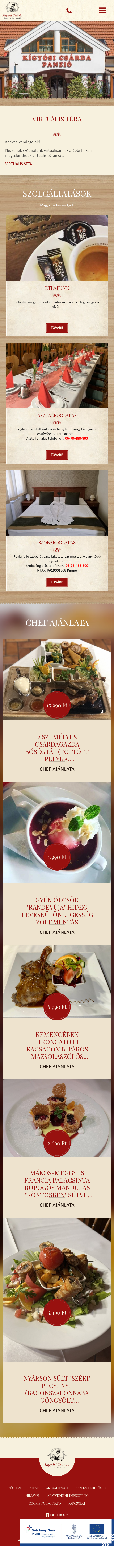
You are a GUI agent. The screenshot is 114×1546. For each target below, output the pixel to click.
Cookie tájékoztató (45, 1503)
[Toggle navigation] (102, 10)
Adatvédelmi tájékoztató (68, 1496)
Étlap (34, 1488)
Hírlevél (33, 1496)
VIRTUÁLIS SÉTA (18, 164)
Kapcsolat (76, 1503)
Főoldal (15, 1488)
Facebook (57, 1515)
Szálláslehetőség (91, 1488)
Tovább (57, 328)
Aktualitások (57, 1488)
